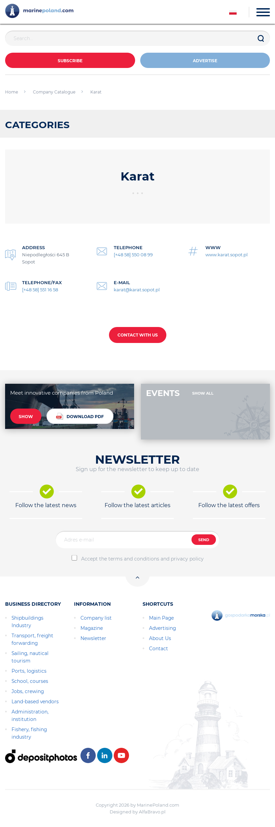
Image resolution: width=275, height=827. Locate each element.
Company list (96, 618)
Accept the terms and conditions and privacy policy (142, 559)
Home (11, 91)
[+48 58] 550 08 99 (133, 254)
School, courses (30, 681)
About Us (160, 638)
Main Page (161, 618)
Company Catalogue (54, 91)
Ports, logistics (29, 671)
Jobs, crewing (28, 691)
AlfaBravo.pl (152, 811)
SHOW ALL (203, 393)
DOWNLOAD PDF (80, 416)
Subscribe (70, 60)
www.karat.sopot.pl (226, 254)
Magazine (91, 628)
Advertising (162, 628)
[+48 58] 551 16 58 (40, 289)
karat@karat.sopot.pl (137, 289)
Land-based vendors (35, 701)
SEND (203, 539)
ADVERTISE (205, 60)
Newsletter (93, 638)
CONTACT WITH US (137, 335)
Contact (158, 648)
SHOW (26, 416)
